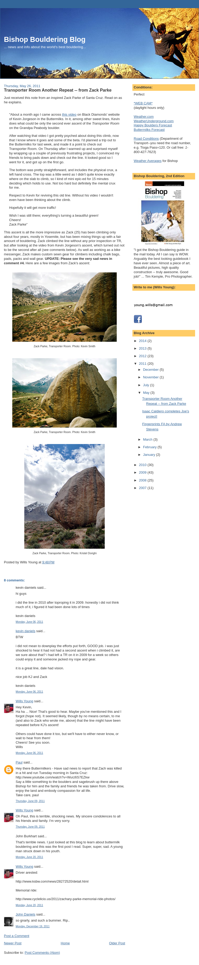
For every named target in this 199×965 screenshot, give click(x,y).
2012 (143, 356)
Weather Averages (147, 161)
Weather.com (144, 117)
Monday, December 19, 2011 (33, 926)
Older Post (117, 943)
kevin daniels (25, 631)
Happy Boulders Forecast (153, 125)
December (151, 370)
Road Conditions (146, 139)
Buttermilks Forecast (149, 130)
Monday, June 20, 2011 (29, 857)
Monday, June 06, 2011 (29, 621)
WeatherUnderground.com (154, 121)
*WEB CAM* (143, 103)
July (146, 385)
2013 (143, 348)
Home (65, 943)
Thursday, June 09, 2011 (30, 801)
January (149, 455)
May (146, 393)
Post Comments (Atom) (42, 953)
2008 (143, 480)
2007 (143, 488)
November (151, 377)
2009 (143, 472)
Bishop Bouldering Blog (44, 39)
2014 (143, 341)
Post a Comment (16, 936)
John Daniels (25, 914)
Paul (19, 762)
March (148, 439)
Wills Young (24, 701)
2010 (143, 465)
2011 (143, 364)
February (150, 447)
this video (69, 114)
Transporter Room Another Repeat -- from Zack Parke (58, 90)
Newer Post (12, 943)
